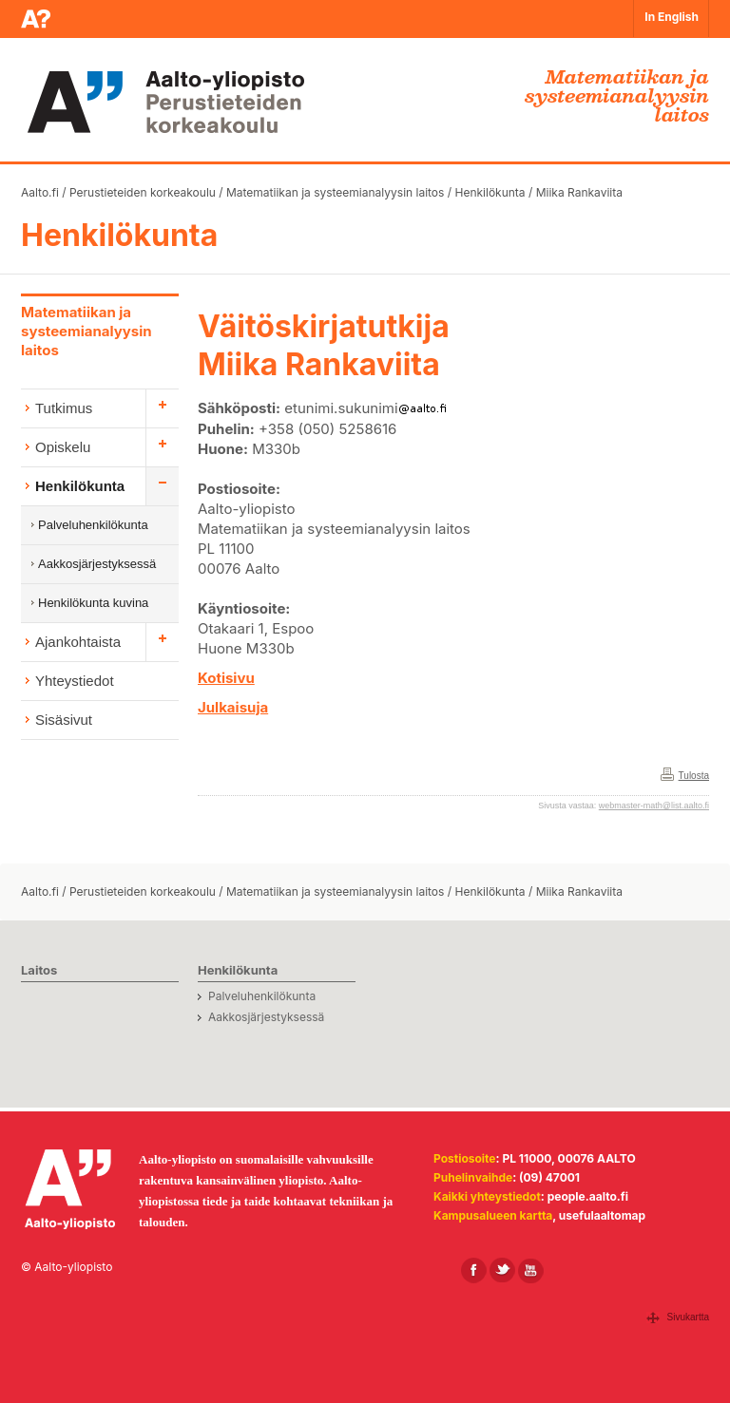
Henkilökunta (489, 192)
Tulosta (694, 775)
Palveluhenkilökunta (93, 525)
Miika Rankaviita (579, 192)
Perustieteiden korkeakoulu (142, 192)
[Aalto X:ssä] (502, 1270)
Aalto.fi (40, 192)
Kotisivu (226, 678)
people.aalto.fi (588, 1196)
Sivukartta (688, 1317)
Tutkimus (63, 408)
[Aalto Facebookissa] (474, 1270)
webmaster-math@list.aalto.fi (654, 805)
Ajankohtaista (78, 642)
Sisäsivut (63, 719)
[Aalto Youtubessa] (531, 1270)
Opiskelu (62, 447)
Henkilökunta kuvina (93, 603)
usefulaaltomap (602, 1215)
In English (671, 16)
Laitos (39, 969)
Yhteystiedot (74, 681)
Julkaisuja (233, 707)
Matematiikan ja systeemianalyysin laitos (335, 192)
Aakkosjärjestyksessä (97, 564)
